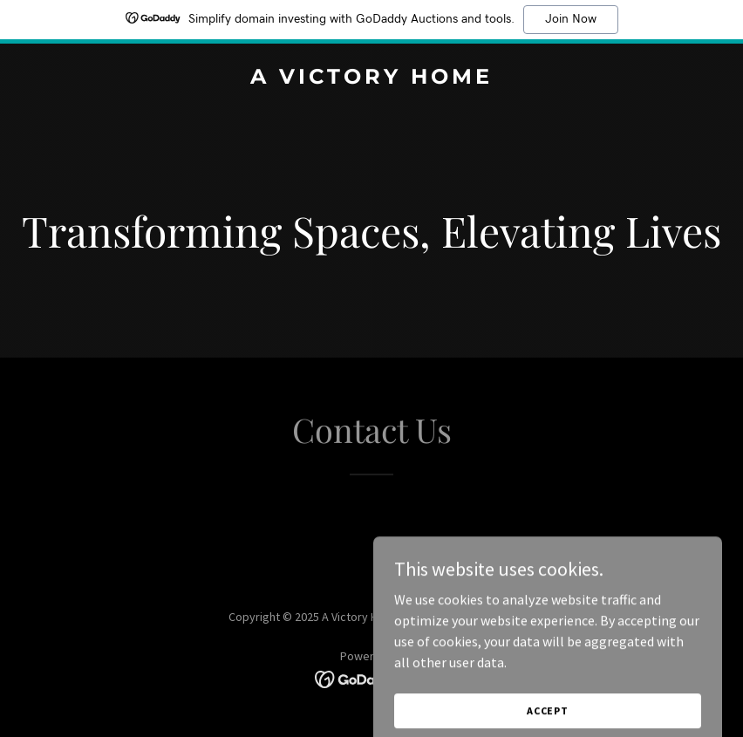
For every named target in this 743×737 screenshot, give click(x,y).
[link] (371, 78)
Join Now (570, 19)
